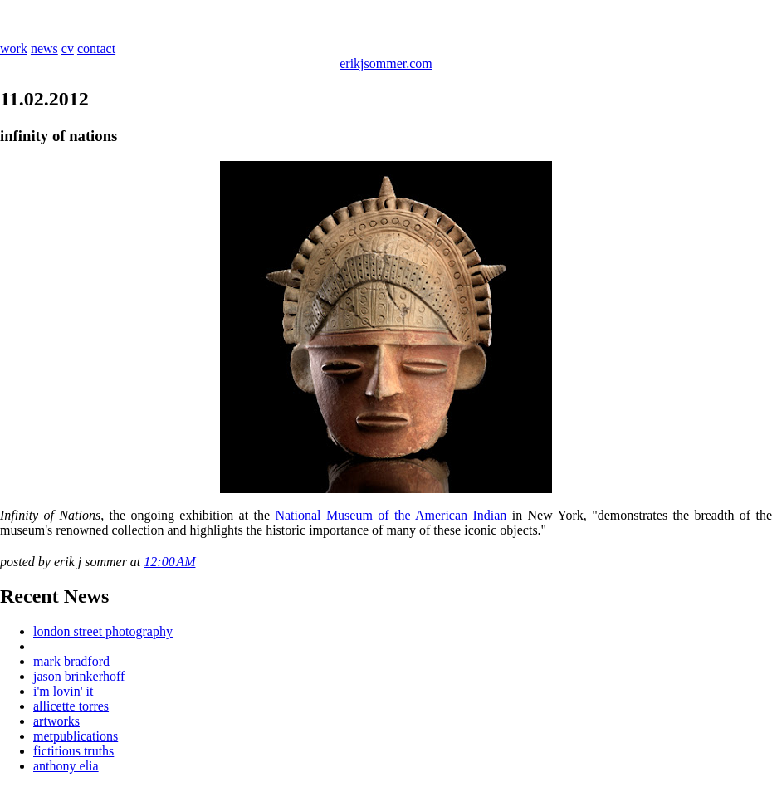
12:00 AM (169, 562)
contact (96, 49)
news (44, 49)
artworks (56, 721)
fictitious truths (73, 751)
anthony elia (66, 766)
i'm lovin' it (63, 691)
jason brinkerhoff (79, 676)
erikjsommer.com (386, 63)
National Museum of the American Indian (390, 515)
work (13, 49)
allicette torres (71, 706)
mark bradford (71, 661)
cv (67, 49)
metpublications (75, 736)
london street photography (103, 631)
